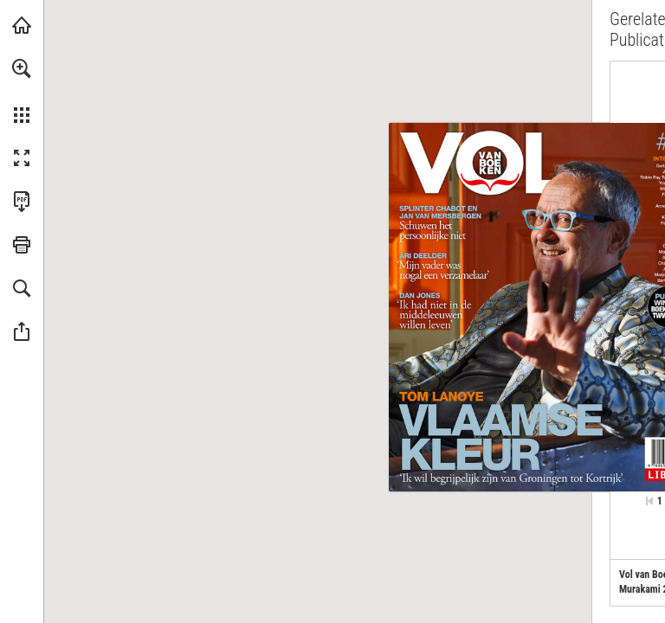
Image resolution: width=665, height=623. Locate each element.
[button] (21, 68)
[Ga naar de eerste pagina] (649, 501)
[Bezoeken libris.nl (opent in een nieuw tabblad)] (21, 25)
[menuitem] (21, 91)
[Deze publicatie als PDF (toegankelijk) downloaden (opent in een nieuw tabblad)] (21, 201)
